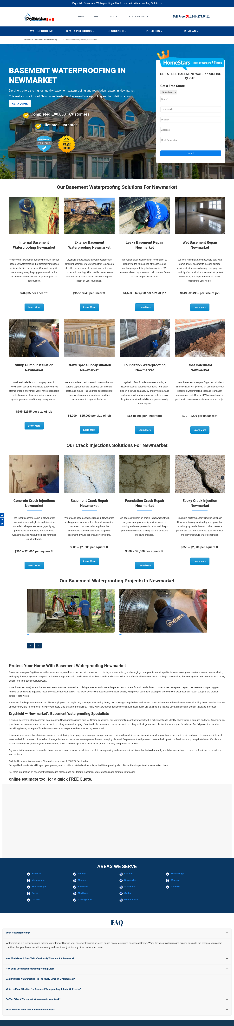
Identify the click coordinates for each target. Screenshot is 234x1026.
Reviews (191, 31)
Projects (154, 31)
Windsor (175, 880)
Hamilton (36, 873)
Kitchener (83, 886)
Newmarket (130, 880)
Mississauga (38, 880)
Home (81, 16)
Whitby (82, 873)
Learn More (34, 307)
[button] (30, 645)
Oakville (128, 873)
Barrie (35, 893)
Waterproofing (43, 31)
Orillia (127, 893)
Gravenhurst (131, 899)
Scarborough (39, 886)
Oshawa (36, 899)
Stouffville (129, 886)
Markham (83, 893)
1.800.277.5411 (199, 16)
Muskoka (175, 886)
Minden (82, 880)
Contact (115, 16)
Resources (117, 31)
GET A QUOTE (20, 103)
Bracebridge (177, 873)
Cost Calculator (139, 16)
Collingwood (85, 899)
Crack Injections (80, 31)
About (96, 16)
